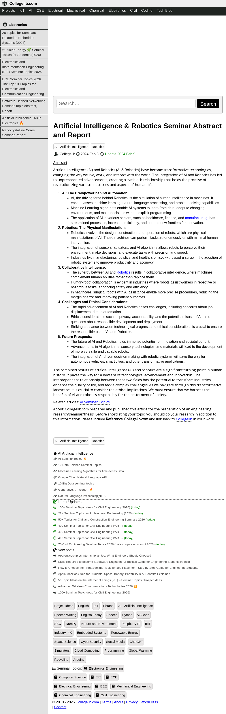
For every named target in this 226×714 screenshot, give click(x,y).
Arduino (79, 659)
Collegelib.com (23, 3)
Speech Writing (65, 615)
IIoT (148, 624)
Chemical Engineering (72, 695)
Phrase (108, 606)
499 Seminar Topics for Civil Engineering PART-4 (93, 525)
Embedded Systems (91, 632)
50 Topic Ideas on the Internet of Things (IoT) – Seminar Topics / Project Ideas (107, 580)
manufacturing (196, 218)
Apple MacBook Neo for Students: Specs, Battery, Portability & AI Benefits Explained (111, 574)
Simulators (62, 650)
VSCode (143, 615)
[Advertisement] (138, 55)
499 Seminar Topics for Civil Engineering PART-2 (93, 538)
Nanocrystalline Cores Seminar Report (18, 132)
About (118, 702)
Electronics (117, 10)
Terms (106, 702)
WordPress (149, 702)
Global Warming (140, 650)
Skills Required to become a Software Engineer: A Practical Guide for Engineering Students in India (121, 561)
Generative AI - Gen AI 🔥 (73, 489)
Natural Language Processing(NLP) (79, 496)
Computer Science (70, 677)
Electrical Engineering (72, 686)
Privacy (131, 702)
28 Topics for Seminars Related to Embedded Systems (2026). (19, 37)
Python (127, 615)
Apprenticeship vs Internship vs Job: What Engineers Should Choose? (102, 555)
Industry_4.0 (63, 632)
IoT (21, 10)
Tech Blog (164, 10)
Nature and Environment (99, 624)
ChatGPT (136, 641)
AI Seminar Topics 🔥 (70, 458)
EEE (101, 686)
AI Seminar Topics (95, 402)
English (83, 606)
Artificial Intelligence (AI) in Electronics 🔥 (21, 120)
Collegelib (184, 419)
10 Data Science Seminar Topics (77, 465)
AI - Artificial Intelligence (71, 147)
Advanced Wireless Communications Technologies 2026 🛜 (95, 586)
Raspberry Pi (130, 624)
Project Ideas (63, 606)
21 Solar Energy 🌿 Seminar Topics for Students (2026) (23, 52)
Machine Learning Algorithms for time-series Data (88, 471)
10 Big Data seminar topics (73, 483)
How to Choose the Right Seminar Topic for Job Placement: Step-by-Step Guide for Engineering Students (125, 567)
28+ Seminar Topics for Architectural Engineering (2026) (98, 513)
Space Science (65, 641)
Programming (114, 650)
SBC (57, 624)
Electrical (55, 10)
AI (30, 10)
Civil (133, 10)
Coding (147, 10)
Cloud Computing (87, 650)
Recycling (61, 659)
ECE (111, 677)
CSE (40, 10)
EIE (96, 677)
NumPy (71, 624)
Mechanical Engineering (131, 686)
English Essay (91, 615)
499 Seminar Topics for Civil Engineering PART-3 (93, 532)
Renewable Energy (124, 632)
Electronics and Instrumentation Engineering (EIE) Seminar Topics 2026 (23, 67)
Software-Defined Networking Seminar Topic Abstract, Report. (23, 106)
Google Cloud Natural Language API (80, 477)
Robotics (98, 147)
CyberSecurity (91, 641)
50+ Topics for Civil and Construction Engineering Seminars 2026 (104, 519)
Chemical (96, 10)
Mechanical (76, 10)
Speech (111, 615)
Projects (8, 10)
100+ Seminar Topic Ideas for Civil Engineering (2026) (96, 507)
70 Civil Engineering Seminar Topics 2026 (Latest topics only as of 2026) (109, 544)
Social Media (115, 641)
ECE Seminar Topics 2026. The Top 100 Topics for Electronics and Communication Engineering (23, 86)
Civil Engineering (110, 695)
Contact (60, 707)
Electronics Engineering (103, 668)
